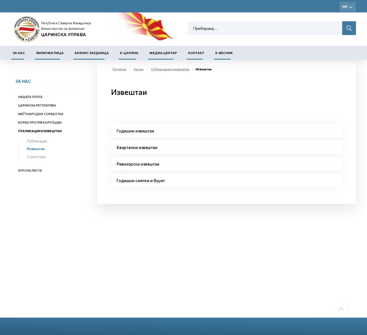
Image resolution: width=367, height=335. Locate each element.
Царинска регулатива (37, 105)
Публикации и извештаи (39, 131)
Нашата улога (30, 97)
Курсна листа (30, 170)
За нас (19, 53)
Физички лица (50, 53)
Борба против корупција (40, 122)
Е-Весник (224, 53)
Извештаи (36, 149)
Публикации (37, 141)
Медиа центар (163, 53)
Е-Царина (129, 53)
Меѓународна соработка (40, 114)
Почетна (119, 69)
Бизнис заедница (92, 53)
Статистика (36, 157)
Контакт (196, 53)
